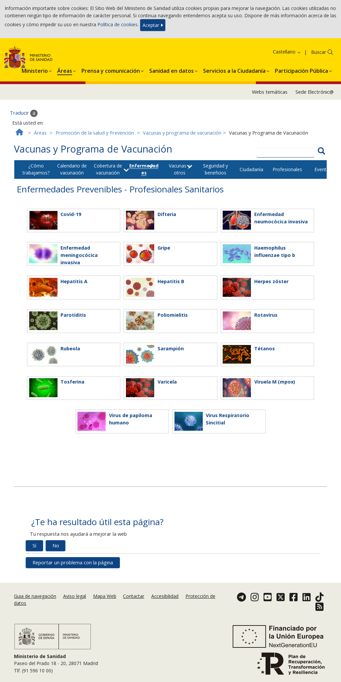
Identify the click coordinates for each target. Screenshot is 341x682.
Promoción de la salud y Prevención (95, 133)
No (56, 545)
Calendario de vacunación (72, 169)
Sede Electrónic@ (314, 92)
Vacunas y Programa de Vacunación (93, 148)
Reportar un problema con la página (73, 562)
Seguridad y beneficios (215, 169)
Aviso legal (74, 596)
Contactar (133, 596)
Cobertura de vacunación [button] (108, 169)
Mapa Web (104, 596)
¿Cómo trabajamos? (36, 169)
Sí (34, 545)
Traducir (24, 113)
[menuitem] (35, 69)
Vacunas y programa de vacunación (182, 133)
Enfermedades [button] (144, 169)
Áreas (40, 133)
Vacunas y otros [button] (179, 169)
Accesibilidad (164, 596)
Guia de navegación (35, 596)
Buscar (318, 52)
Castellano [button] (287, 52)
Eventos (323, 169)
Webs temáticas (269, 92)
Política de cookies (117, 24)
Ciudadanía (251, 169)
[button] (35, 69)
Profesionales (287, 169)
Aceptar (153, 25)
